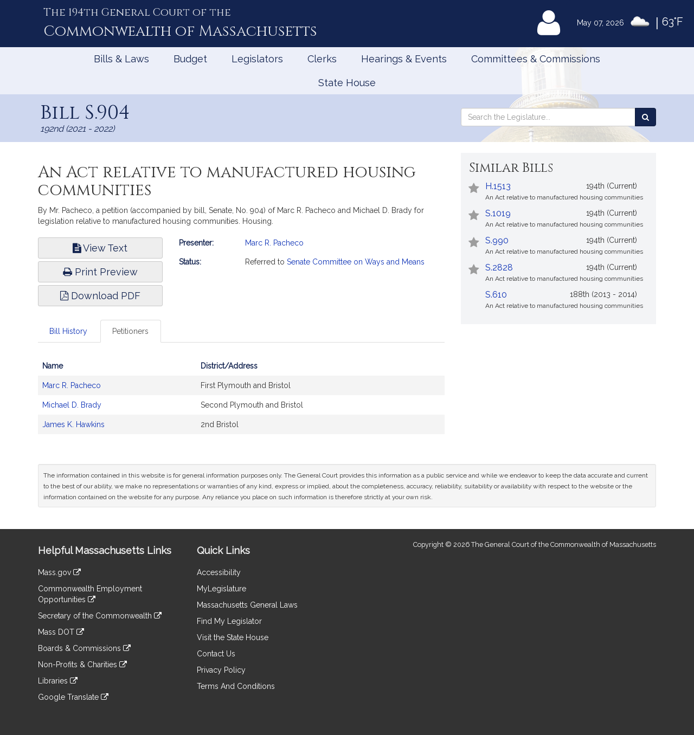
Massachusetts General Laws (247, 605)
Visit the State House (232, 637)
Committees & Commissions (535, 59)
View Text (100, 248)
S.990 (497, 240)
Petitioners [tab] (130, 331)
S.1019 (498, 213)
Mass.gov (59, 572)
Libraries (58, 680)
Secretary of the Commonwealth (100, 615)
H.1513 (498, 186)
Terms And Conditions (236, 686)
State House (347, 82)
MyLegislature (221, 588)
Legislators (257, 59)
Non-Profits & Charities (82, 664)
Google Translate (73, 697)
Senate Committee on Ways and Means (356, 261)
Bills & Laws (121, 59)
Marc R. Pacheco (274, 242)
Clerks (322, 59)
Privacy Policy (221, 670)
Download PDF (100, 295)
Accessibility (219, 572)
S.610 (496, 294)
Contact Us (216, 653)
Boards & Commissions (84, 648)
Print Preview (100, 272)
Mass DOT (61, 632)
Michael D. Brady (71, 405)
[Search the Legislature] (645, 117)
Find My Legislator (229, 621)
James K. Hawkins (73, 424)
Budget (190, 59)
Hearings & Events (404, 59)
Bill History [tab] (68, 331)
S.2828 (499, 267)
